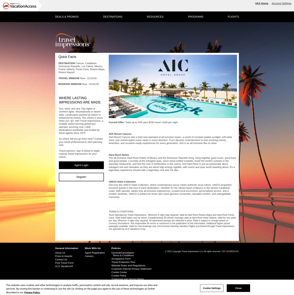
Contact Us (61, 259)
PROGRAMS (195, 16)
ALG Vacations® (64, 266)
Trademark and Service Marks (127, 279)
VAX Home (261, 3)
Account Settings (281, 3)
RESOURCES (155, 16)
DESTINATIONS (112, 16)
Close (238, 289)
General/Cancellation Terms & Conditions (122, 254)
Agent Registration (95, 253)
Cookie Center (119, 272)
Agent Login (81, 165)
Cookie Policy (118, 275)
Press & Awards (63, 256)
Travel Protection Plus (123, 262)
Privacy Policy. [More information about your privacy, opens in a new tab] (32, 293)
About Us (60, 253)
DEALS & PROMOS (67, 16)
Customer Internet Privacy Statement (131, 269)
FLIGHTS (233, 16)
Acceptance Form (120, 259)
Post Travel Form (64, 263)
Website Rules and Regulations (128, 265)
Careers (89, 256)
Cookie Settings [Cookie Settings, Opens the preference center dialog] (212, 289)
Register (81, 176)
